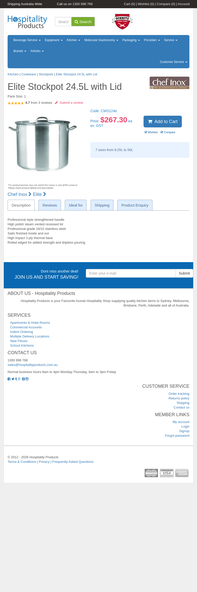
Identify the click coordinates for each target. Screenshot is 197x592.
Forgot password (177, 435)
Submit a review (69, 103)
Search (83, 22)
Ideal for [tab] (76, 205)
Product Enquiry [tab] (134, 205)
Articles (37, 51)
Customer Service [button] (173, 62)
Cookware (28, 74)
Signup (184, 431)
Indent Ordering (21, 332)
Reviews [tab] (50, 205)
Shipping (182, 403)
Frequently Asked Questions (73, 462)
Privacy (44, 462)
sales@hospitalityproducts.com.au (32, 365)
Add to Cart (163, 121)
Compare (166, 4)
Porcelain (152, 40)
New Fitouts (19, 341)
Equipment (54, 40)
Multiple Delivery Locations (29, 336)
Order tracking (179, 394)
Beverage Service (27, 40)
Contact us (181, 407)
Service (171, 40)
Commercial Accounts (26, 327)
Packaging (131, 40)
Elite (39, 194)
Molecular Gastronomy (101, 40)
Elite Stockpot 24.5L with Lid (76, 74)
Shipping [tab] (102, 205)
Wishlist (146, 4)
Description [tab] (21, 205)
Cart (129, 4)
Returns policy (179, 398)
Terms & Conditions (22, 462)
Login (185, 426)
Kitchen (73, 40)
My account (181, 422)
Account (184, 4)
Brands (19, 51)
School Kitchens (22, 345)
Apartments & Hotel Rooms (30, 323)
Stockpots (46, 74)
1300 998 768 (82, 4)
